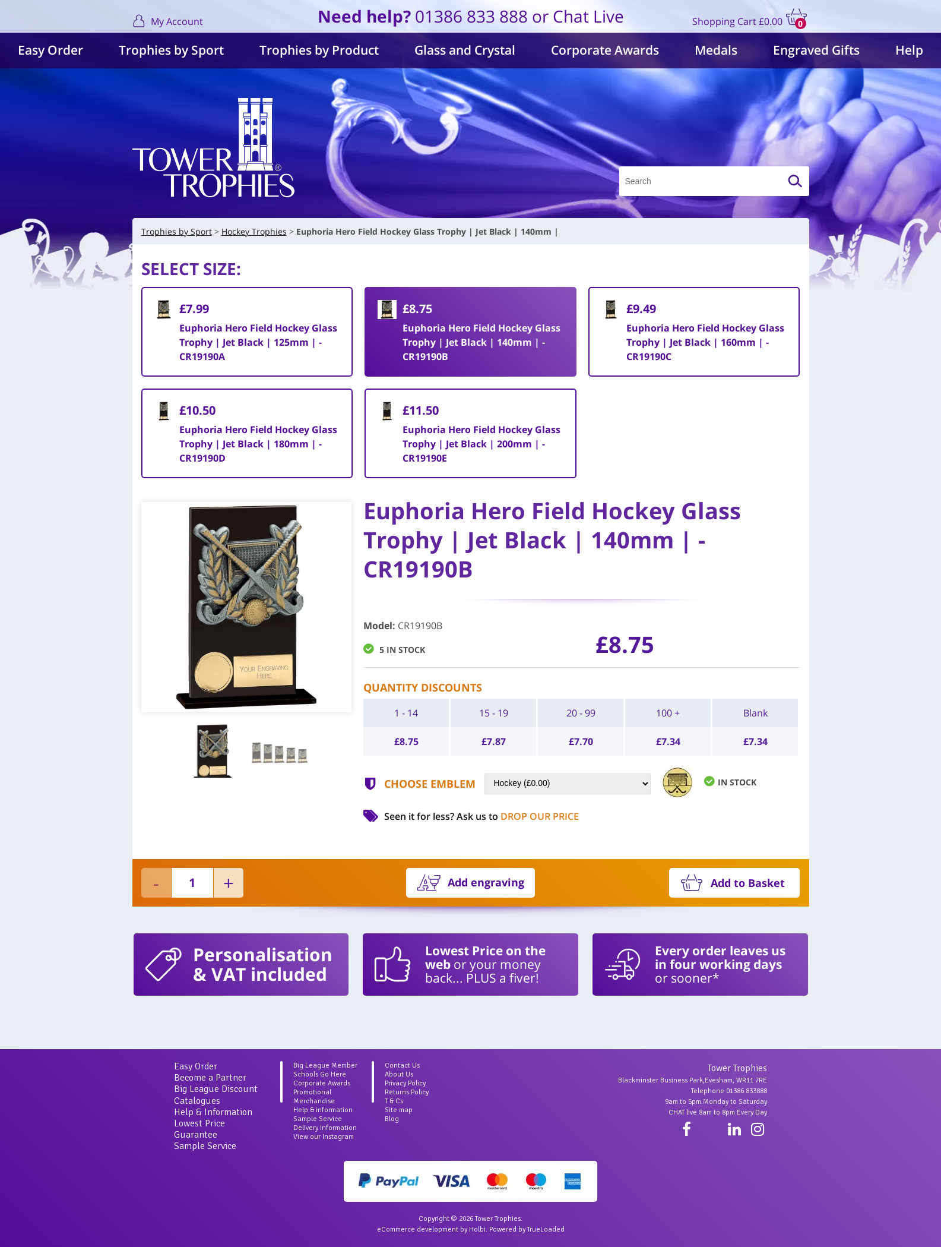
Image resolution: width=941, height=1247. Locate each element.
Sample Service (205, 1146)
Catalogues (197, 1101)
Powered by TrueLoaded (527, 1229)
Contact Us (402, 1065)
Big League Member (325, 1065)
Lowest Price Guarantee (199, 1129)
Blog (392, 1119)
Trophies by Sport (171, 50)
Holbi (477, 1229)
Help (909, 50)
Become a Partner (210, 1078)
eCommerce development (417, 1229)
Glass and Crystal (464, 50)
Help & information (323, 1110)
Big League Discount (216, 1089)
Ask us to (518, 816)
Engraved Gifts (816, 50)
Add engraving (486, 882)
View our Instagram (323, 1136)
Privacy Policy (405, 1083)
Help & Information (213, 1112)
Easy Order (50, 50)
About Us (399, 1074)
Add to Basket (748, 883)
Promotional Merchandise (314, 1097)
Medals (716, 50)
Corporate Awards (605, 50)
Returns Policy (407, 1092)
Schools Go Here (319, 1074)
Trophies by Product (319, 50)
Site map (399, 1110)
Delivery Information (325, 1127)
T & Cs (394, 1101)
